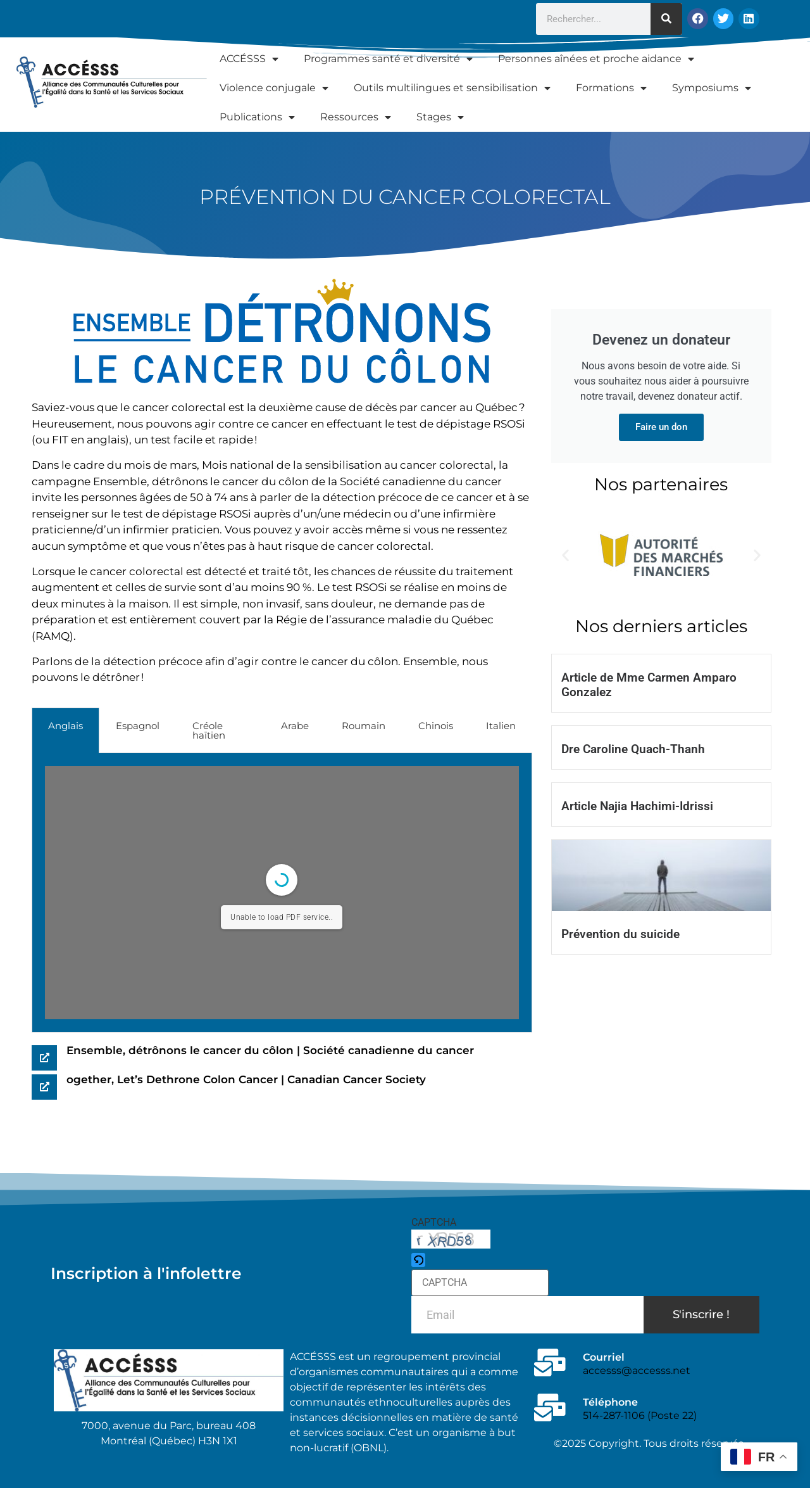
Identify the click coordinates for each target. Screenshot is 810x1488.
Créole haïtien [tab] (208, 730)
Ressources (355, 117)
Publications (257, 117)
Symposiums (711, 88)
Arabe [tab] (295, 726)
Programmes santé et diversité (388, 59)
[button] (565, 555)
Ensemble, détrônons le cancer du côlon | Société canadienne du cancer (270, 1050)
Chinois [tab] (435, 726)
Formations (611, 88)
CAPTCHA (433, 1223)
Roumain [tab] (363, 726)
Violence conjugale (274, 88)
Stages (440, 117)
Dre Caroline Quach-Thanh (633, 749)
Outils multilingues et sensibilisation (452, 88)
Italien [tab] (501, 726)
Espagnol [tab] (137, 726)
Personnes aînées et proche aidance (596, 59)
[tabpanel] (282, 893)
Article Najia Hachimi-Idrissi (637, 806)
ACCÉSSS (249, 59)
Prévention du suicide (620, 934)
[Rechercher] (666, 19)
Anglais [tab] (65, 726)
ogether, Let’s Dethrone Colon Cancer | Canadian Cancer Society (246, 1079)
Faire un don (661, 427)
